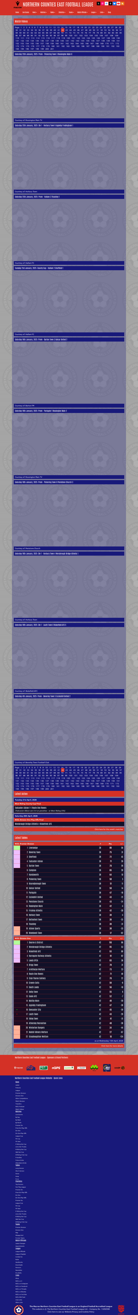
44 (70, 30)
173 (17, 46)
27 (112, 27)
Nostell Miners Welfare (38, 1032)
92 (39, 35)
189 (97, 46)
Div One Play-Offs (21, 1133)
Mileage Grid (19, 1235)
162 (67, 43)
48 (86, 30)
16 (70, 27)
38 (47, 30)
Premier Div (19, 1125)
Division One (19, 1096)
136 (42, 40)
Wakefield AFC (31, 691)
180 (53, 46)
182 (63, 46)
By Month (18, 1123)
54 (109, 30)
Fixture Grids (20, 1160)
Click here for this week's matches (109, 829)
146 (92, 40)
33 (28, 30)
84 (117, 32)
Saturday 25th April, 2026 (26, 816)
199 (42, 49)
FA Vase (18, 1141)
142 (72, 40)
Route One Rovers (39, 807)
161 (62, 43)
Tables (52, 12)
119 (63, 38)
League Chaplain (21, 1254)
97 (58, 35)
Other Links (19, 1302)
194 (17, 49)
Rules (17, 1259)
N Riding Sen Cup (21, 1149)
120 (68, 38)
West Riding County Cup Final (28, 803)
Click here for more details (112, 1046)
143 (77, 40)
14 (62, 27)
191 (107, 46)
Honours (18, 1267)
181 (58, 46)
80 (101, 32)
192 (112, 46)
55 (113, 30)
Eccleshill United (36, 897)
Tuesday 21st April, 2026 (26, 799)
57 (121, 30)
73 (74, 32)
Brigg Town (33, 965)
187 (87, 46)
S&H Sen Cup (20, 1152)
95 (51, 35)
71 (66, 32)
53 (105, 30)
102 (81, 35)
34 (32, 30)
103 (86, 35)
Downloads (19, 1265)
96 (55, 35)
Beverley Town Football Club (37, 762)
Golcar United (34, 888)
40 (55, 30)
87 (20, 35)
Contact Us (19, 1257)
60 (24, 32)
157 (42, 43)
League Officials (20, 1251)
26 (108, 27)
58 (17, 32)
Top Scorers (19, 1184)
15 (66, 27)
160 (57, 43)
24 (101, 27)
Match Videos (20, 1109)
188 (92, 46)
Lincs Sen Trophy (21, 1147)
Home (17, 12)
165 (82, 43)
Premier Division (21, 1093)
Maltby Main (34, 1000)
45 (74, 30)
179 (47, 46)
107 (106, 35)
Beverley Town (34, 852)
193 (117, 46)
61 (28, 32)
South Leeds (34, 987)
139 (57, 40)
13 (58, 27)
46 (78, 30)
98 (62, 35)
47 (82, 30)
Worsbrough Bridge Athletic (26, 824)
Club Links (19, 1300)
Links (102, 12)
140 (62, 40)
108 (111, 35)
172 (117, 43)
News (35, 12)
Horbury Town (31, 191)
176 (32, 46)
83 (113, 32)
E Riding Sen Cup (21, 1144)
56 (117, 30)
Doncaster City (35, 1009)
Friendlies (19, 1157)
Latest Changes (20, 1243)
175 (27, 46)
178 (42, 46)
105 (96, 35)
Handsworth (34, 874)
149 (108, 40)
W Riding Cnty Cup (21, 1155)
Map (17, 1233)
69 (58, 32)
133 (27, 40)
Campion (32, 870)
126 (98, 38)
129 (113, 38)
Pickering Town (35, 879)
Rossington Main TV (34, 120)
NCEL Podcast (20, 1107)
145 (87, 40)
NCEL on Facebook (21, 1286)
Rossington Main (36, 906)
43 (66, 30)
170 (107, 43)
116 (48, 38)
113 (32, 38)
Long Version (20, 1168)
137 (47, 40)
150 (113, 40)
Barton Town (34, 865)
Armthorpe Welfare (37, 969)
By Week (18, 1120)
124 (88, 38)
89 (28, 35)
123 (83, 38)
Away (17, 1176)
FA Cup (18, 1139)
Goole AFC (33, 996)
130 (118, 38)
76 (86, 32)
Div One (18, 1131)
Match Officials (82, 12)
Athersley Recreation (37, 1023)
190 (102, 46)
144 (82, 40)
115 (43, 38)
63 (36, 32)
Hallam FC (30, 263)
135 (37, 40)
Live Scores (25, 12)
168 (97, 43)
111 (22, 38)
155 (32, 43)
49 (90, 30)
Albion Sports (34, 928)
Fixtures (18, 1088)
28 (116, 27)
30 (17, 30)
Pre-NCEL (19, 1273)
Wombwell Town (35, 933)
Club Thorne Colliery (37, 978)
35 (36, 30)
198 (37, 49)
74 (78, 32)
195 (22, 49)
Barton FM (30, 405)
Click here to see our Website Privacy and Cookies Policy (70, 1311)
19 (82, 27)
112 (27, 38)
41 (59, 30)
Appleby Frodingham (37, 1005)
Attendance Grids (21, 1163)
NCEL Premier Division (24, 843)
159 (52, 43)
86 (17, 35)
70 (62, 32)
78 (94, 32)
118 (58, 38)
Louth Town (33, 1014)
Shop (109, 12)
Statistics (62, 12)
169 (101, 43)
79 (98, 32)
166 (87, 43)
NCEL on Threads (21, 1289)
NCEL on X (19, 1281)
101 (75, 35)
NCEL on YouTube (21, 1294)
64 (39, 32)
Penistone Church (33, 548)
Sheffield (32, 856)
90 (32, 35)
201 (52, 49)
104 (91, 35)
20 (86, 27)
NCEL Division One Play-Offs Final (29, 819)
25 (105, 27)
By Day (18, 1117)
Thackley (32, 924)
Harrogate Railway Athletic (40, 955)
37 (43, 30)
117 (53, 38)
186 (82, 46)
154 (27, 43)
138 (52, 40)
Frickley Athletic (35, 910)
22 (93, 27)
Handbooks (19, 1262)
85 (121, 32)
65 (43, 32)
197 (32, 49)
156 (37, 43)
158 (47, 43)
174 (22, 46)
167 (92, 43)
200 (47, 49)
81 (105, 32)
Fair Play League (21, 1187)
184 (73, 46)
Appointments (20, 1246)
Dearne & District (36, 942)
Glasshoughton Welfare (38, 1036)
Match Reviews (20, 1101)
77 (90, 32)
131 (17, 40)
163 (72, 43)
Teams (71, 12)
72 (70, 32)
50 (94, 30)
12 (54, 27)
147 (98, 40)
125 (93, 38)
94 (47, 35)
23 (97, 27)
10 (46, 27)
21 (89, 27)
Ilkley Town (33, 1018)
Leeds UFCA (33, 960)
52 (102, 30)
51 (98, 30)
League (94, 12)
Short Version (20, 1171)
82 (109, 32)
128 (108, 38)
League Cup (19, 1136)
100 (70, 35)
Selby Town (33, 991)
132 (22, 40)
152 (17, 43)
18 (78, 27)
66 (47, 32)
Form (17, 1179)
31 (20, 30)
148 (103, 40)
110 (17, 38)
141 (67, 40)
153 (22, 43)
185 (77, 46)
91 (36, 35)
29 (120, 27)
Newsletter (19, 1270)
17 (74, 27)
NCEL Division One (23, 938)
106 (101, 35)
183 (67, 46)
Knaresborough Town (37, 883)
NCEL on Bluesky (21, 1292)
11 (50, 27)
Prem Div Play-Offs (21, 1128)
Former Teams (20, 1238)
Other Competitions (22, 1098)
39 (51, 30)
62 (32, 32)
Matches (43, 12)
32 (24, 30)
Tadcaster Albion (22, 807)
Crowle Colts (34, 982)
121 (73, 38)
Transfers (19, 1104)
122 (78, 38)
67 (51, 32)
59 (20, 32)
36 (39, 30)
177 (37, 46)
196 (27, 49)
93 (43, 35)
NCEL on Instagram (22, 1284)
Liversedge (33, 847)
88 (24, 35)
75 (82, 32)
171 (112, 43)
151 (118, 40)
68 (55, 32)
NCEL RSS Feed (20, 1297)
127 (103, 38)
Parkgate (32, 892)
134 (32, 40)
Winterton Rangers (36, 1027)
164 (77, 43)
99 (66, 35)
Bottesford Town (35, 919)
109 (116, 35)
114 (37, 38)
